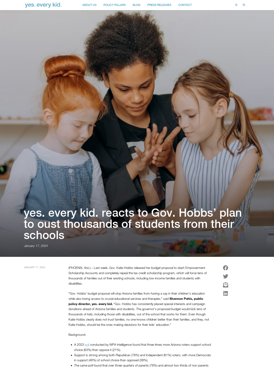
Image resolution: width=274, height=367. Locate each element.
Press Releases (159, 5)
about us (89, 5)
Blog (136, 5)
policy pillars (114, 5)
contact (185, 5)
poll (87, 334)
